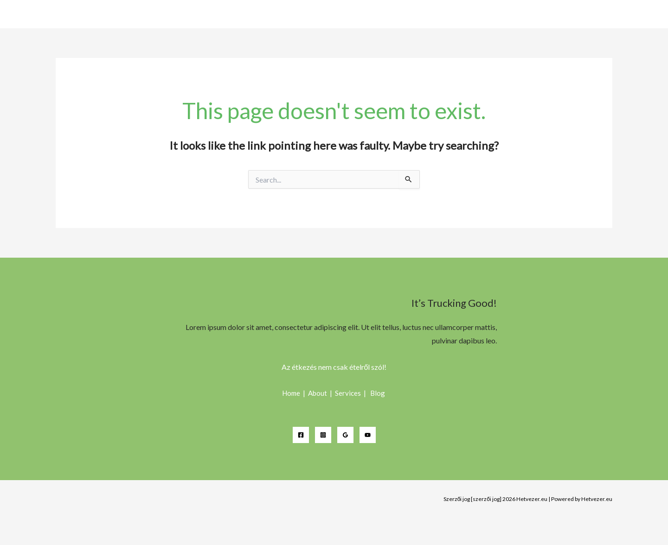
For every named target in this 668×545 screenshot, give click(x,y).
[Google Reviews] (345, 435)
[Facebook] (301, 435)
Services (348, 393)
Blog (378, 393)
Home (568, 14)
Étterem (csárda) (617, 14)
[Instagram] (323, 435)
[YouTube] (368, 435)
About (318, 393)
